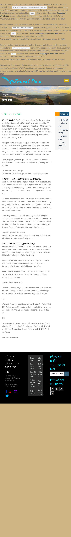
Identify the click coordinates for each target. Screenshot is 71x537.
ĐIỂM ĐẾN (65, 253)
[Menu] (66, 80)
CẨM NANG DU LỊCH (62, 279)
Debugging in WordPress (48, 33)
